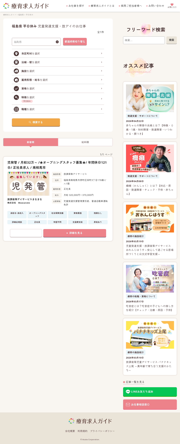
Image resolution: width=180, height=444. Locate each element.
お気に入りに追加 (26, 233)
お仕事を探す (76, 6)
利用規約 (83, 431)
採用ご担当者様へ (131, 6)
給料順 (85, 142)
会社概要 (70, 431)
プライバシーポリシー (102, 431)
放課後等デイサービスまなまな (24, 199)
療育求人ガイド (9, 14)
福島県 (21, 14)
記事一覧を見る (135, 382)
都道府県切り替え (75, 41)
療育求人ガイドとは (102, 6)
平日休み (29, 14)
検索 (171, 40)
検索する (38, 122)
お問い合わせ (156, 6)
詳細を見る (76, 233)
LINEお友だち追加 (142, 391)
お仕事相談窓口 (140, 404)
